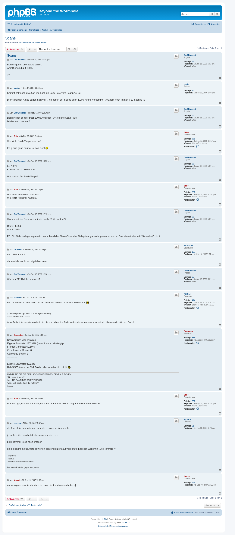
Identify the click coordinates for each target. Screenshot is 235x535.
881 (193, 139)
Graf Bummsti (190, 55)
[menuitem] (27, 24)
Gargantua (188, 331)
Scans (10, 38)
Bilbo (186, 132)
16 (193, 90)
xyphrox (187, 419)
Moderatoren (25, 42)
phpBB (104, 519)
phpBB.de (126, 523)
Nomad (187, 476)
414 (193, 300)
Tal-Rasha (188, 246)
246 (193, 483)
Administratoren (39, 42)
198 (193, 252)
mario (186, 84)
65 (193, 62)
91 (193, 426)
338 (193, 338)
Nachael (187, 294)
